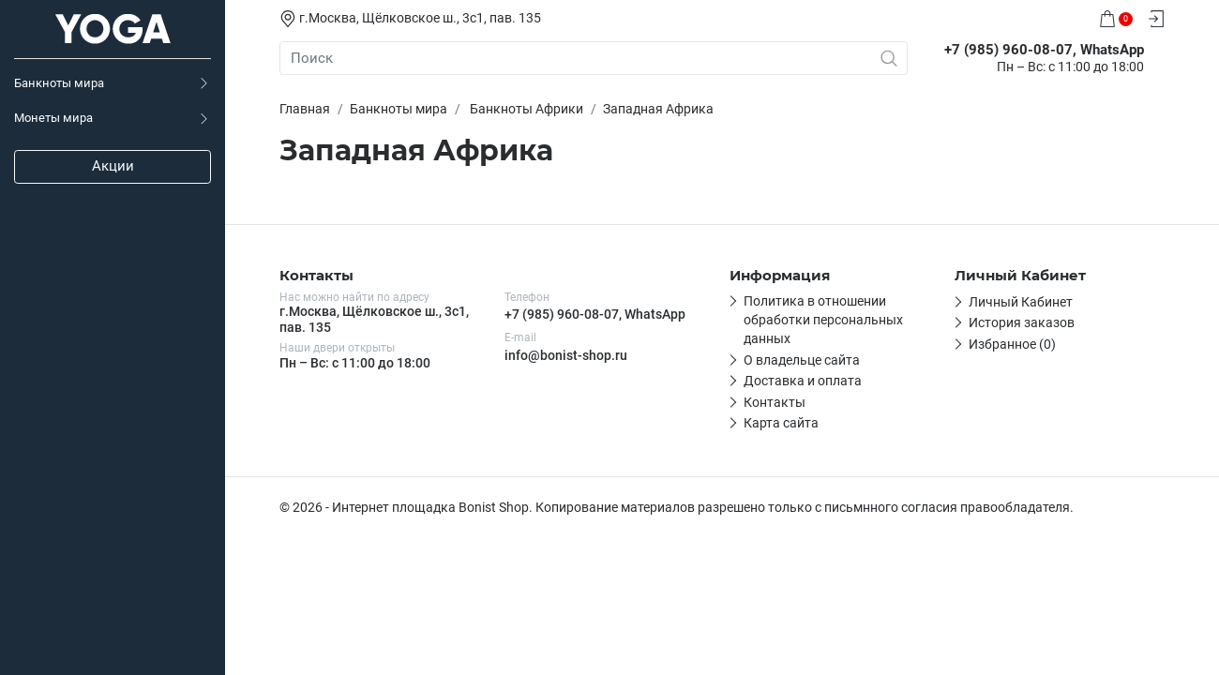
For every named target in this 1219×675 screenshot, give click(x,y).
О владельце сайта (802, 360)
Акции (113, 166)
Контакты (774, 402)
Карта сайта (781, 422)
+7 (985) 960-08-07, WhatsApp (594, 314)
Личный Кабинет (1021, 301)
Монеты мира (53, 118)
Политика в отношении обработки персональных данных (823, 320)
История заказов (1022, 322)
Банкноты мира (59, 83)
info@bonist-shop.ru (565, 355)
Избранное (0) (1012, 344)
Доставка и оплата (803, 380)
